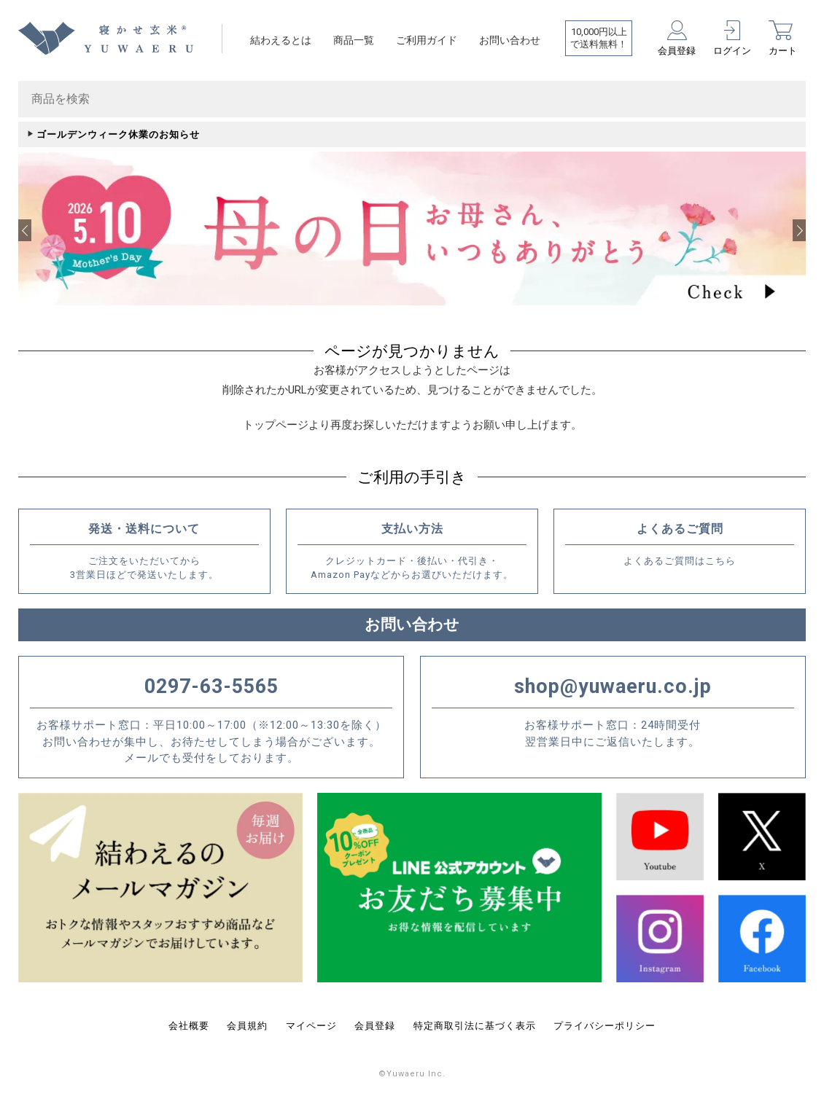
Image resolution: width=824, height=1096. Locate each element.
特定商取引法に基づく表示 (474, 1022)
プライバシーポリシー (604, 1022)
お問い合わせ (509, 40)
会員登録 (374, 1022)
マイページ (311, 1022)
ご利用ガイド (426, 40)
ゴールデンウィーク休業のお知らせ (118, 134)
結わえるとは (280, 40)
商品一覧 (353, 40)
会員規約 (247, 1022)
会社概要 (188, 1022)
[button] (24, 229)
